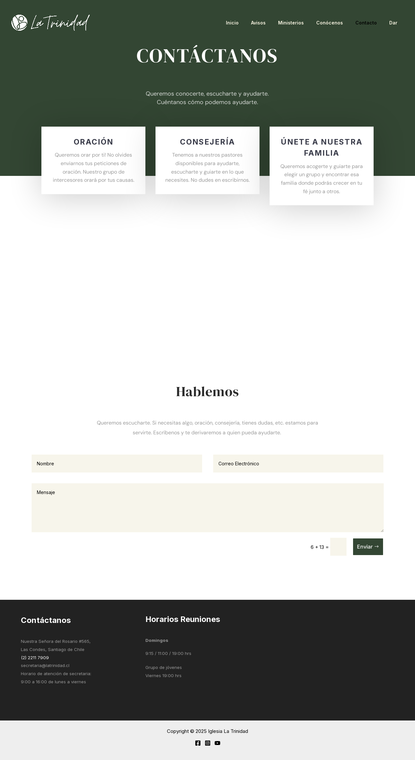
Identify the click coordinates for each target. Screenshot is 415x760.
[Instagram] (208, 743)
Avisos (273, 22)
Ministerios (302, 22)
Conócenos (337, 22)
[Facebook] (198, 743)
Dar (395, 22)
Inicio (250, 22)
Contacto (371, 22)
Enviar (365, 546)
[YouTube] (217, 743)
